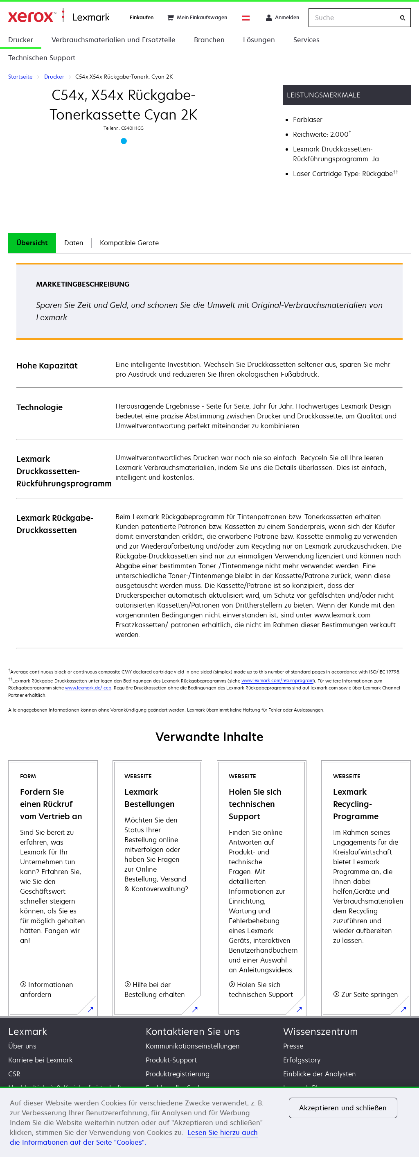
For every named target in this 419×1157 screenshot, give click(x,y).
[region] (209, 1122)
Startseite (58, 15)
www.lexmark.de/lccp (88, 688)
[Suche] (402, 18)
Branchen (209, 39)
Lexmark (27, 1031)
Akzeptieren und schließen (343, 1107)
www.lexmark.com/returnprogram (277, 680)
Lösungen (259, 39)
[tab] (32, 243)
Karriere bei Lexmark (40, 1059)
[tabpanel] (209, 455)
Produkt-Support (171, 1059)
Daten (73, 242)
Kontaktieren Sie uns (193, 1031)
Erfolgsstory (301, 1059)
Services (306, 39)
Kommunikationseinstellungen (193, 1046)
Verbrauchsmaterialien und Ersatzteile (114, 39)
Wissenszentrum (320, 1031)
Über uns (22, 1046)
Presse (293, 1046)
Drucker (20, 39)
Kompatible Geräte (129, 242)
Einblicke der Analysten (319, 1073)
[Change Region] (246, 17)
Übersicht (32, 242)
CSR (14, 1073)
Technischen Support (41, 57)
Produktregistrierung (178, 1073)
